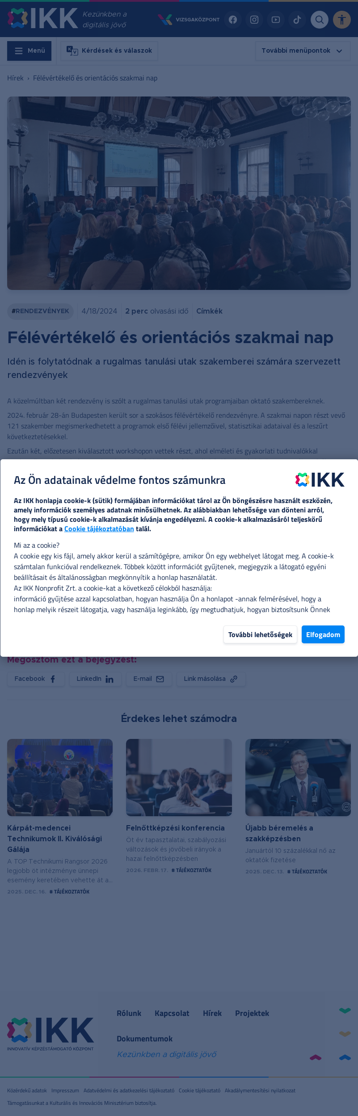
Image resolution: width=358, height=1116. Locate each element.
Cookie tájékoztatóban (99, 528)
